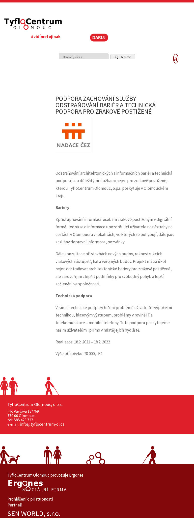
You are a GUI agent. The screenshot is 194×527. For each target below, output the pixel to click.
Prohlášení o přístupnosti (30, 499)
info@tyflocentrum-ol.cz (42, 424)
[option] (97, 513)
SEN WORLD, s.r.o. (33, 513)
